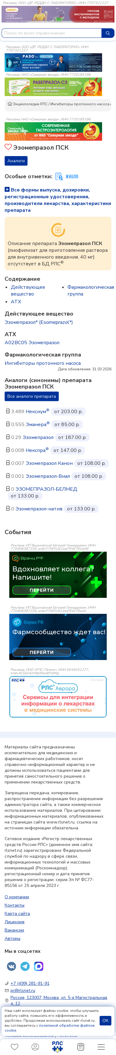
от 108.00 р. (91, 463)
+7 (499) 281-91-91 (30, 983)
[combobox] (52, 33)
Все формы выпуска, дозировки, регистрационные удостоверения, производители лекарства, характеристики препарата (58, 200)
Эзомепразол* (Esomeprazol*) (39, 322)
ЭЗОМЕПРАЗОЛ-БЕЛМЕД (46, 489)
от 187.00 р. (72, 437)
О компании (17, 897)
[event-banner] (58, 697)
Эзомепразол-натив (38, 508)
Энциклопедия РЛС (27, 104)
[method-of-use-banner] (53, 62)
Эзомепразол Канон (49, 463)
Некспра (37, 450)
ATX (16, 301)
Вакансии (14, 930)
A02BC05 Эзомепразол (32, 342)
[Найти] (107, 33)
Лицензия (14, 922)
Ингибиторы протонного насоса (80, 104)
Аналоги (16, 161)
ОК (105, 1021)
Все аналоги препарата (31, 396)
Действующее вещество (28, 290)
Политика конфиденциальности (41, 1038)
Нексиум (37, 411)
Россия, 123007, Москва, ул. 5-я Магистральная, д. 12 (59, 1000)
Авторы (12, 938)
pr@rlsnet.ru (23, 990)
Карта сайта (17, 913)
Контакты (14, 905)
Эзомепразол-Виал (48, 476)
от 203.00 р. (68, 411)
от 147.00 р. (68, 450)
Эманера (38, 424)
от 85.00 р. (67, 424)
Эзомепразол (38, 437)
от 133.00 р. (25, 496)
